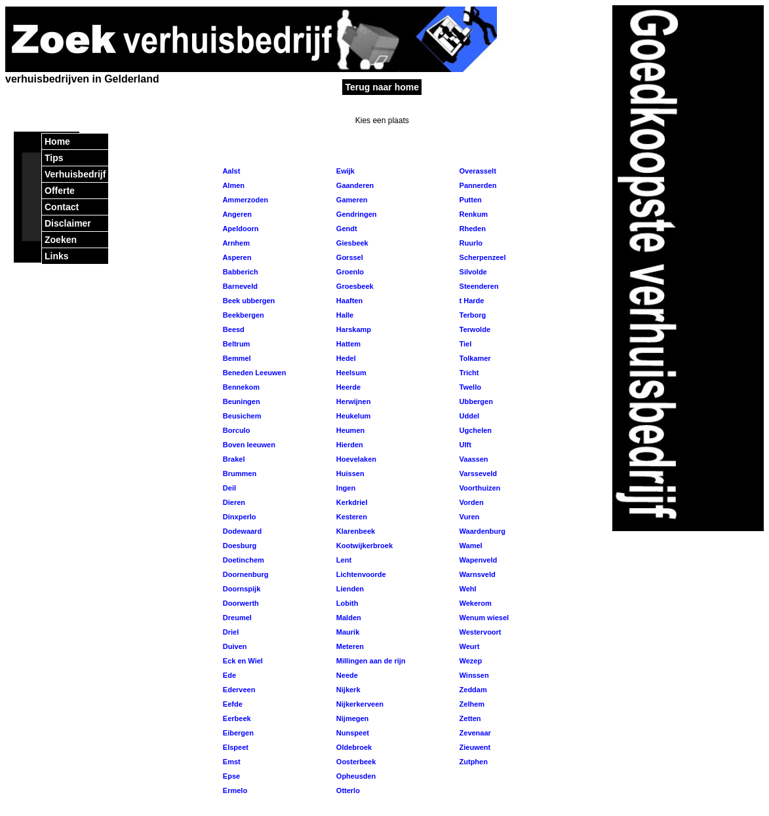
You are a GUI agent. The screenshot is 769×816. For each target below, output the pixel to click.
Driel (230, 632)
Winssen (472, 675)
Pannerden (476, 185)
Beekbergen (242, 315)
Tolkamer (473, 358)
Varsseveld (477, 473)
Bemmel (236, 358)
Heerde (347, 387)
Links (57, 256)
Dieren (233, 502)
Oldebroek (353, 747)
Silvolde (471, 272)
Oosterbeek (355, 762)
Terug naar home (382, 87)
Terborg (471, 315)
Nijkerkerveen (359, 704)
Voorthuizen (478, 488)
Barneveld (239, 286)
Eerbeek (236, 718)
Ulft (464, 445)
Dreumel (236, 617)
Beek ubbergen (248, 301)
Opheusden (355, 776)
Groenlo (349, 272)
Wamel (469, 545)
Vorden (470, 502)
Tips (54, 158)
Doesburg (238, 545)
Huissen (349, 473)
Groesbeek (354, 286)
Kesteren (350, 517)
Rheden (471, 228)
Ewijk (344, 171)
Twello (469, 387)
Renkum (472, 214)
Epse (230, 776)
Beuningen (240, 401)
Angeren (236, 214)
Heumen (349, 430)
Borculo (235, 430)
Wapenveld (477, 560)
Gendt (345, 228)
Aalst (231, 171)
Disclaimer (68, 223)
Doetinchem (242, 560)
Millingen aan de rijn (370, 661)
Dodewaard (241, 531)
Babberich (239, 272)
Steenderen (477, 286)
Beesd (233, 329)
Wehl (466, 589)
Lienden (349, 589)
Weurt (468, 646)
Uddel (468, 416)
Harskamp (352, 329)
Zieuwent (473, 747)
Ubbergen (474, 401)
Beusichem (241, 416)
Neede (346, 675)
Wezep (469, 661)
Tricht (468, 373)
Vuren (468, 517)
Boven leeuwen (248, 445)
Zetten (469, 718)
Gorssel (348, 257)
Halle (343, 315)
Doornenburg (245, 574)
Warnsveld (476, 574)
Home (57, 141)
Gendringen (355, 214)
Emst (231, 762)
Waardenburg (481, 531)
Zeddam (471, 690)
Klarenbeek (354, 531)
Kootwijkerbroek (363, 545)
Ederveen (238, 690)
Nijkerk (347, 690)
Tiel (464, 344)
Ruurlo (470, 243)
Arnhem (235, 243)
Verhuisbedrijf (75, 174)
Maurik (347, 632)
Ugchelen (474, 430)
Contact (62, 207)
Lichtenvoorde (360, 574)
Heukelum (352, 416)
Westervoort (479, 632)
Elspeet (234, 747)
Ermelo (234, 790)
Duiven (234, 646)
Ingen (344, 488)
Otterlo (347, 790)
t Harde (470, 301)
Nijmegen (351, 718)
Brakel (233, 459)
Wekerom (474, 603)
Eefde (232, 704)
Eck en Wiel (242, 661)
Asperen (236, 257)
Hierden (348, 445)
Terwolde (473, 329)
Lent (342, 560)
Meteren (349, 646)
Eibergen (237, 733)
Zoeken (61, 239)
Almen (233, 185)
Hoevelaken (355, 459)
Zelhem (470, 704)
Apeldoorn (240, 228)
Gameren (351, 200)
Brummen (238, 473)
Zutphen (472, 762)
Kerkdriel (351, 502)
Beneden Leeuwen (253, 373)
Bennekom (240, 387)
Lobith (346, 603)
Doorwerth (240, 603)
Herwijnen (352, 401)
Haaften (348, 301)
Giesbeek (351, 243)
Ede (228, 675)
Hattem (347, 344)
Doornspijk (241, 589)
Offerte (60, 190)
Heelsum (350, 373)
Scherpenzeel (481, 257)
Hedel (345, 358)
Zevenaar (473, 733)
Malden (347, 617)
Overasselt (476, 171)
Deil (228, 488)
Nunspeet (351, 733)
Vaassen (472, 459)
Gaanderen (354, 185)
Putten (469, 200)
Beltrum (235, 344)
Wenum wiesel (483, 617)
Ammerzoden (244, 200)
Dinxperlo (238, 517)
